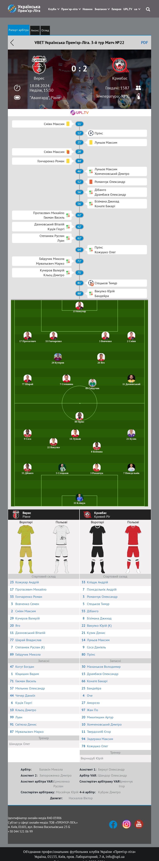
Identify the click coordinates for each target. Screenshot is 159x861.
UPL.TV (127, 9)
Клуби (52, 9)
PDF (144, 42)
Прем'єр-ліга (69, 9)
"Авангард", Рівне (45, 97)
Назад (12, 42)
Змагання (101, 9)
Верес (39, 78)
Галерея (116, 9)
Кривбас (120, 78)
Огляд (45, 30)
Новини (88, 9)
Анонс (35, 30)
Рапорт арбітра (19, 30)
